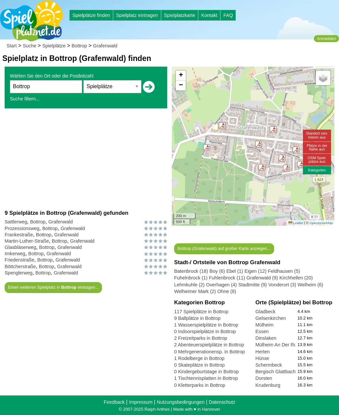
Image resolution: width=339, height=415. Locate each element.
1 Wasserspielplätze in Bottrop (206, 324)
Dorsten (264, 378)
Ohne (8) (227, 291)
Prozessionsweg (22, 228)
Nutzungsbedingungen (181, 402)
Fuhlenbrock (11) (227, 277)
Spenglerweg (18, 272)
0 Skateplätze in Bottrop (199, 365)
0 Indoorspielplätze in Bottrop (205, 331)
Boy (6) (217, 271)
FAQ (228, 15)
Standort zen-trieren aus (317, 135)
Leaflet (295, 223)
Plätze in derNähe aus (317, 147)
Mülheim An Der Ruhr (278, 344)
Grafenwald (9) (262, 277)
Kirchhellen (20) (296, 277)
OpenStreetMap (321, 223)
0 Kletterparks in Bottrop (199, 385)
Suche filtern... (25, 98)
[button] (262, 167)
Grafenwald (105, 45)
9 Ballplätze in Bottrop (197, 318)
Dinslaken (266, 338)
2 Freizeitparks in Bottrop (200, 338)
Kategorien (317, 170)
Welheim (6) (310, 284)
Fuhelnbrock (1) (191, 277)
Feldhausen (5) (284, 271)
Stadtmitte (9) (252, 284)
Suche (29, 45)
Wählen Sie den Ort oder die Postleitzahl (51, 76)
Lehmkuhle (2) (189, 284)
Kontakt (209, 15)
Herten (263, 351)
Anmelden (326, 38)
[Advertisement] (86, 158)
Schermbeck (269, 365)
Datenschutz (222, 402)
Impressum (140, 402)
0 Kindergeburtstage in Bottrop (206, 371)
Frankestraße (19, 234)
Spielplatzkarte (179, 15)
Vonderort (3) (282, 284)
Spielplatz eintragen (137, 15)
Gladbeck (266, 311)
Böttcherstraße (20, 266)
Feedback (114, 402)
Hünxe (262, 358)
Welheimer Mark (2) (195, 291)
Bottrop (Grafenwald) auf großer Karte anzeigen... (224, 248)
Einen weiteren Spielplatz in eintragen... (53, 287)
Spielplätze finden (91, 15)
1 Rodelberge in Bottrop (199, 358)
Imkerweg (15, 253)
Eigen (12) (255, 271)
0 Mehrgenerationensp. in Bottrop (209, 351)
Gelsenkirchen (271, 318)
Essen (262, 331)
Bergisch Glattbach (276, 371)
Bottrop (79, 45)
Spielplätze (54, 45)
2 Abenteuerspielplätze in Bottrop (209, 344)
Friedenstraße (19, 260)
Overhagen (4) (221, 284)
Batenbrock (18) (191, 271)
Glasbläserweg (20, 247)
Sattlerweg (16, 221)
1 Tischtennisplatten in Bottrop (206, 378)
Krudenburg (268, 385)
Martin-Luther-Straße (27, 241)
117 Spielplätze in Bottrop (201, 311)
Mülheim (264, 324)
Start (12, 45)
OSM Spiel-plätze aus (317, 159)
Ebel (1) (234, 271)
